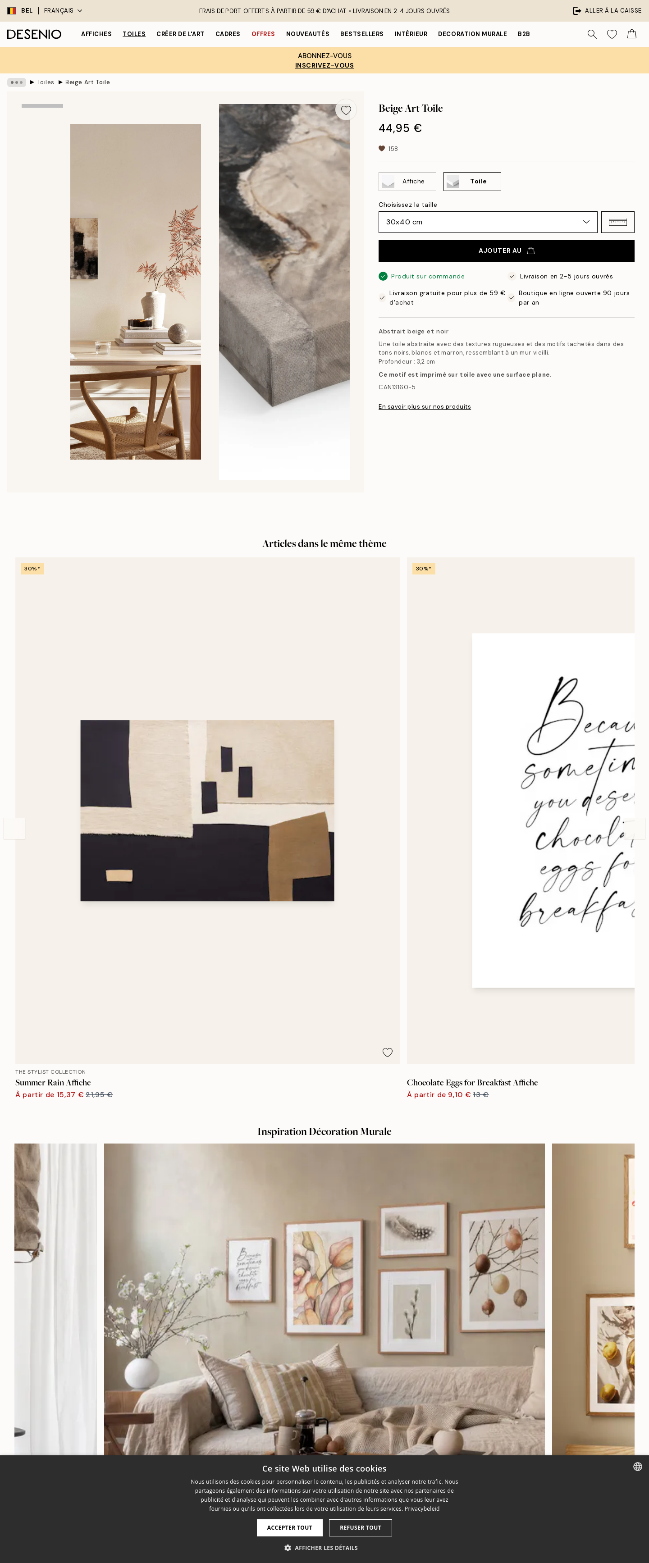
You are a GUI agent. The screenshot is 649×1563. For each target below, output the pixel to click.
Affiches (96, 34)
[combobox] (637, 1466)
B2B (524, 34)
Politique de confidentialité (494, 1440)
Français (63, 10)
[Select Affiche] (407, 181)
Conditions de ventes (486, 1424)
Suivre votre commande (490, 1409)
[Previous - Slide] (14, 673)
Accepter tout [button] (289, 1527)
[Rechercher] (592, 34)
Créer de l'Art (180, 34)
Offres (263, 34)
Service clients (476, 1393)
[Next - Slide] (634, 673)
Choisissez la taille (408, 205)
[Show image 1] (42, 130)
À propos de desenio (328, 1377)
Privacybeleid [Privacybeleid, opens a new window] (422, 1509)
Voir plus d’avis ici (324, 1214)
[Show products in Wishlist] (612, 34)
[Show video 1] (42, 316)
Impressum (313, 1409)
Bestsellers (362, 34)
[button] (618, 222)
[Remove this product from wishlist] (346, 109)
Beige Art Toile (87, 82)
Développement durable (333, 1440)
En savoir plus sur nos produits (425, 406)
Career (308, 1424)
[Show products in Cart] (632, 34)
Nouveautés (307, 34)
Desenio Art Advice (483, 1377)
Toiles (134, 34)
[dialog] (324, 1509)
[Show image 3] (42, 252)
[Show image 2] (42, 189)
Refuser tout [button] (360, 1527)
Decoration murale (472, 34)
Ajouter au (507, 250)
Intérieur (411, 34)
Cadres (228, 34)
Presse (307, 1393)
